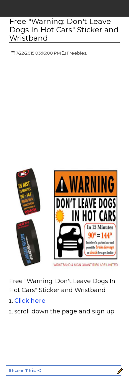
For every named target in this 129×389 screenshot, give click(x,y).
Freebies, (77, 53)
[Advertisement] (65, 110)
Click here (30, 300)
